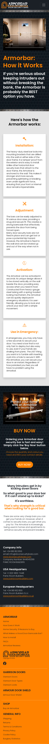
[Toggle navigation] (43, 5)
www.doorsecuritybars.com (17, 556)
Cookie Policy (9, 734)
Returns (6, 722)
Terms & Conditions (12, 726)
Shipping (7, 718)
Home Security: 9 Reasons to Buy (18, 629)
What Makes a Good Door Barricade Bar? (22, 633)
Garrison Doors (10, 676)
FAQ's (5, 641)
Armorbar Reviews (11, 645)
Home (6, 621)
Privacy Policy (9, 730)
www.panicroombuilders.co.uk (18, 595)
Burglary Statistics (11, 738)
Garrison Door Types (12, 680)
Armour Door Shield (12, 695)
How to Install (9, 637)
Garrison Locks (10, 685)
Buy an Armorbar (11, 708)
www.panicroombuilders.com (18, 578)
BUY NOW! (24, 464)
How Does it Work (11, 625)
